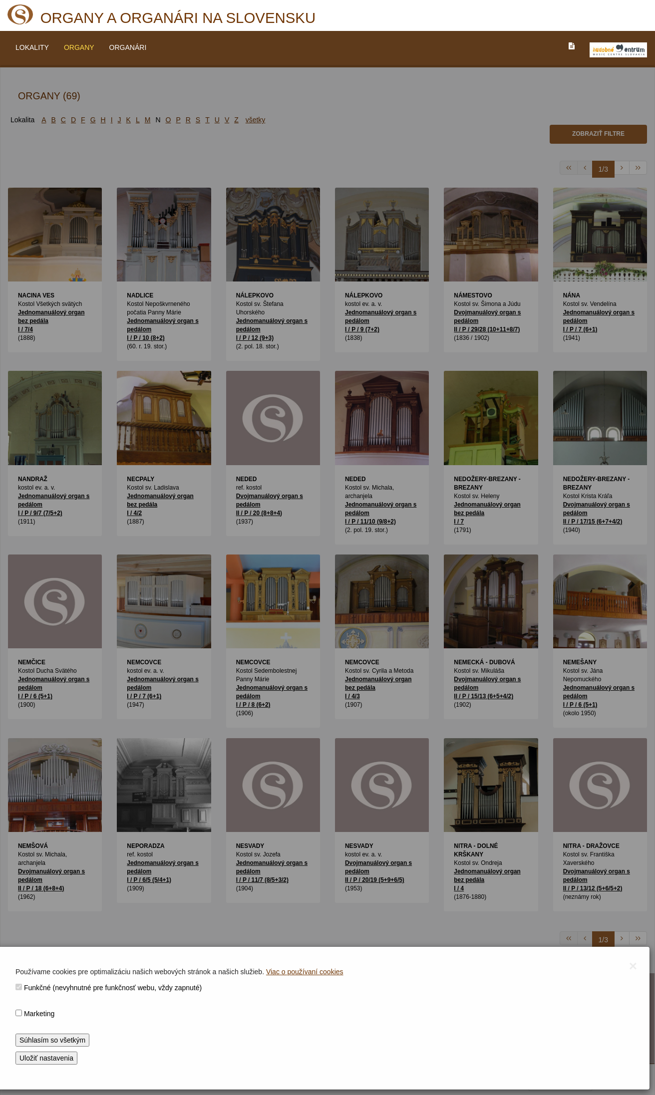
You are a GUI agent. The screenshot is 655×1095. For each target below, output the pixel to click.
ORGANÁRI (128, 47)
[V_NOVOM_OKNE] (618, 50)
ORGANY (79, 47)
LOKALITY (32, 47)
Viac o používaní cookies (304, 972)
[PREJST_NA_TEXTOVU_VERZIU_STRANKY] (571, 46)
